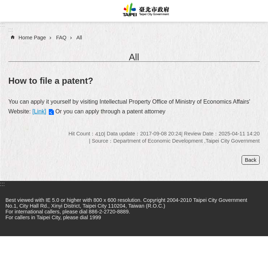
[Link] (39, 111)
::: (2, 25)
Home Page (32, 37)
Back (250, 160)
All (79, 37)
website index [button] (11, 11)
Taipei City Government (145, 11)
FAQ (61, 37)
